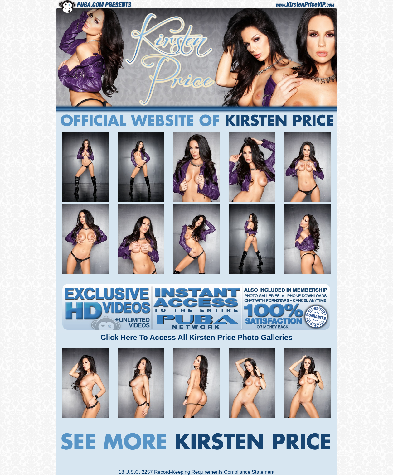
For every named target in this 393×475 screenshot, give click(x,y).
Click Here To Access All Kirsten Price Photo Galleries (196, 337)
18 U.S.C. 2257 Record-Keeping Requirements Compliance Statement (196, 472)
